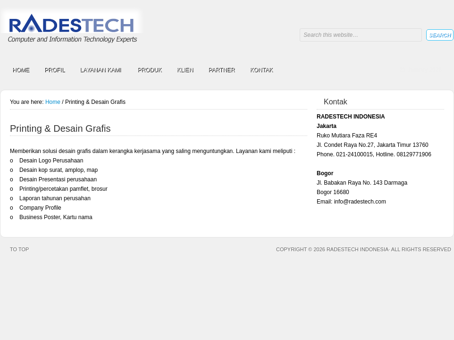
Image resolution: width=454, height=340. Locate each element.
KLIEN (185, 70)
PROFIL (54, 70)
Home (52, 102)
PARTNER (221, 70)
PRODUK (149, 70)
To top (19, 249)
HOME (20, 70)
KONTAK (261, 70)
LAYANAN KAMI (100, 71)
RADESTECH (73, 29)
